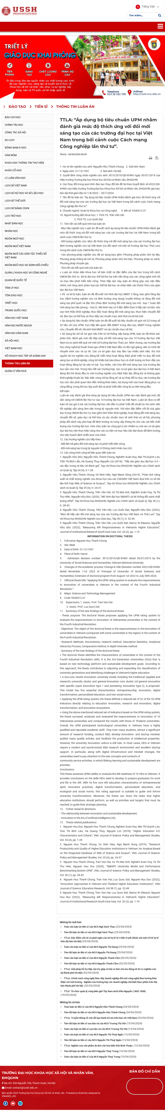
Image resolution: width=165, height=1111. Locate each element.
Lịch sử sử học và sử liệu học (24, 194)
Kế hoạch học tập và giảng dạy (25, 357)
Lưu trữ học (13, 216)
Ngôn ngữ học (14, 239)
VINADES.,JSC (9, 1097)
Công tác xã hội (15, 133)
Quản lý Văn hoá (15, 372)
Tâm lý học (12, 288)
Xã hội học (12, 341)
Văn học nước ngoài (18, 326)
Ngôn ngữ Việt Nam (17, 247)
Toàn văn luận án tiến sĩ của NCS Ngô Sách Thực (89, 927)
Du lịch (9, 141)
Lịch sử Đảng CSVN (17, 209)
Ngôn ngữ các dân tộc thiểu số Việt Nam (26, 256)
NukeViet (82, 1094)
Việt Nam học (13, 349)
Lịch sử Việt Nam (16, 186)
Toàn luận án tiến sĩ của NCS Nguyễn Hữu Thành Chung (93, 1008)
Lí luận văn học (15, 179)
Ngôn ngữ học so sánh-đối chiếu (26, 266)
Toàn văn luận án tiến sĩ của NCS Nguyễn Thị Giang (91, 948)
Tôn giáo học (14, 296)
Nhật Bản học (14, 224)
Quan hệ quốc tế (16, 281)
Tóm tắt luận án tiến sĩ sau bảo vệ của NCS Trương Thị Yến (95, 1024)
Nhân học (11, 232)
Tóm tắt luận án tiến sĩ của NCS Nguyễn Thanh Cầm (91, 964)
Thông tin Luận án (17, 364)
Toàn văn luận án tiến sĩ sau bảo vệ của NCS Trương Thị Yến (95, 1030)
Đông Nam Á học (15, 148)
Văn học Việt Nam (16, 319)
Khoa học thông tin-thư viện (24, 163)
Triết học (11, 304)
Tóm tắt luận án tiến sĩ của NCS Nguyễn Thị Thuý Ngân (92, 1041)
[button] (144, 7)
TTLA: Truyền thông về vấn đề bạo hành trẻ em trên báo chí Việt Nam (100, 1019)
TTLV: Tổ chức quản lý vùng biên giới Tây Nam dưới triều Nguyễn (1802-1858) (105, 992)
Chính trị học (14, 126)
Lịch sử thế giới (15, 201)
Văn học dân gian (16, 334)
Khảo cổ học (13, 171)
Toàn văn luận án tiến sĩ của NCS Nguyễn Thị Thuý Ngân (93, 1035)
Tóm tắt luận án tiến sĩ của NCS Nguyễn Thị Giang (90, 953)
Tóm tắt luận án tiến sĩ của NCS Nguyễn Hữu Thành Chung (94, 1013)
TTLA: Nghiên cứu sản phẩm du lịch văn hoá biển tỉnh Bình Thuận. (98, 1047)
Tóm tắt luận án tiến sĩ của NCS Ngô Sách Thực (89, 933)
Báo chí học (13, 118)
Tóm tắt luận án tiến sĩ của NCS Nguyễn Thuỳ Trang (91, 1052)
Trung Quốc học (16, 311)
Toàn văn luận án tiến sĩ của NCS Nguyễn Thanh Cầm (92, 959)
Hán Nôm (11, 156)
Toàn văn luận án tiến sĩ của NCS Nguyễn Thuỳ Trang (92, 1058)
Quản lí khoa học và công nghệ (26, 273)
